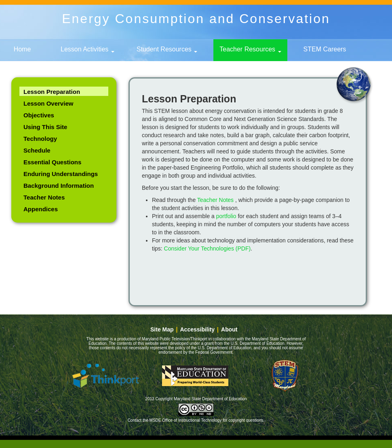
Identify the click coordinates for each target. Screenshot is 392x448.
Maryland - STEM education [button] (285, 376)
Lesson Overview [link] (48, 103)
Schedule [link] (37, 150)
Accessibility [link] (197, 330)
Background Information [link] (58, 185)
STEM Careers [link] (324, 49)
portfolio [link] (226, 216)
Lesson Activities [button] (87, 49)
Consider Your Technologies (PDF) (207, 248)
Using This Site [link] (45, 126)
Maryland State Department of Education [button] (195, 376)
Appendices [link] (40, 209)
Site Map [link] (162, 330)
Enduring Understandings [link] (60, 173)
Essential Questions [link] (52, 162)
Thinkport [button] (105, 376)
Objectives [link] (38, 115)
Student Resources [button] (167, 49)
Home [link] (22, 49)
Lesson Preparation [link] (51, 91)
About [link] (229, 330)
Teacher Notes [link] (44, 197)
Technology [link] (40, 138)
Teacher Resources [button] (250, 49)
